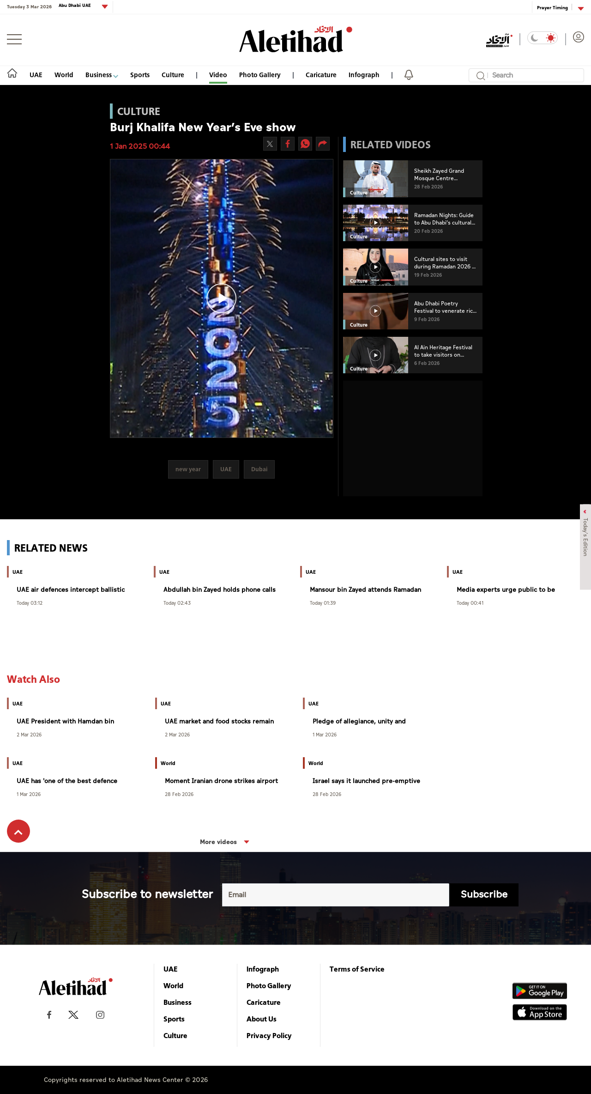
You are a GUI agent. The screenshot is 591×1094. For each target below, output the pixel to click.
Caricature (321, 74)
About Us (262, 1018)
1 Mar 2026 (325, 734)
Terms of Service (357, 968)
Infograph (364, 74)
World (63, 74)
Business (101, 74)
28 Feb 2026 (179, 794)
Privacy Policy (269, 1035)
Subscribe (484, 894)
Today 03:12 (29, 603)
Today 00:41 (470, 603)
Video (218, 74)
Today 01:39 (323, 603)
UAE (36, 74)
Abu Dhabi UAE (75, 5)
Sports (140, 74)
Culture (173, 74)
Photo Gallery (260, 74)
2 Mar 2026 (29, 734)
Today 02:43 (177, 603)
